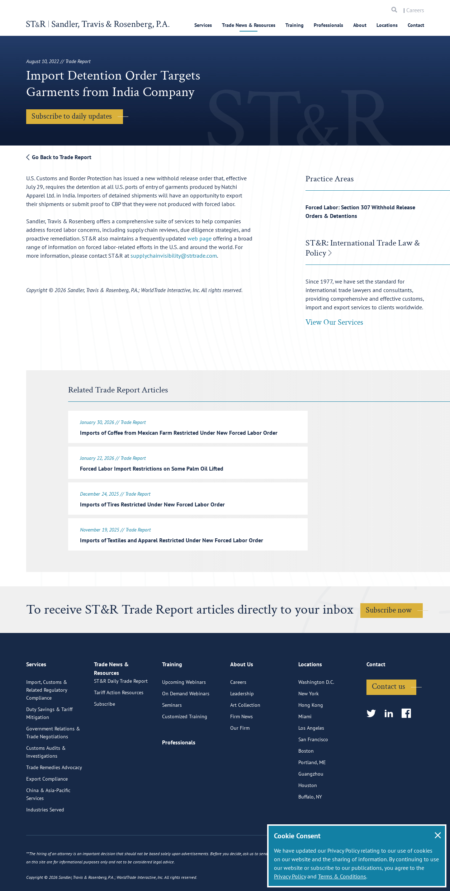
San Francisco (313, 763)
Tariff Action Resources (118, 724)
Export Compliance (47, 803)
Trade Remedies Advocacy (54, 791)
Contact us (388, 710)
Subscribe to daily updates (72, 116)
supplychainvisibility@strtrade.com (174, 255)
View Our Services (334, 322)
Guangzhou (310, 798)
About (359, 25)
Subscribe (104, 736)
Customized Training (184, 740)
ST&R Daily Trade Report (121, 713)
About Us (241, 691)
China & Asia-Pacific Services (48, 818)
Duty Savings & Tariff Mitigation (49, 737)
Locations (387, 25)
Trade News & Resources (248, 25)
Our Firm (240, 752)
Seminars (172, 729)
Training (294, 25)
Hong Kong (310, 729)
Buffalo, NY (310, 821)
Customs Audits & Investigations (46, 776)
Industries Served (45, 833)
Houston (307, 809)
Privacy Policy (290, 876)
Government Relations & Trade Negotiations (53, 756)
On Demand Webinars (185, 717)
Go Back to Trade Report (58, 157)
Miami (305, 740)
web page (200, 238)
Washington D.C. (316, 706)
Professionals (328, 25)
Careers (415, 10)
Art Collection (245, 729)
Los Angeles (311, 752)
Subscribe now (389, 606)
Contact (416, 25)
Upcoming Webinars (184, 706)
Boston (306, 775)
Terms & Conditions (342, 876)
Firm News (241, 740)
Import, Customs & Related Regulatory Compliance (46, 714)
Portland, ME (312, 786)
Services (203, 25)
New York (308, 717)
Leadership (242, 717)
